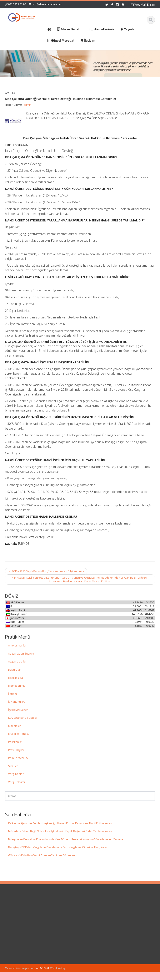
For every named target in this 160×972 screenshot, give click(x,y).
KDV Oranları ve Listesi (22, 718)
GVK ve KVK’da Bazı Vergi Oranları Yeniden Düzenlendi (42, 855)
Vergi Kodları (16, 774)
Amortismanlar (17, 645)
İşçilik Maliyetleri (18, 710)
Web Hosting (57, 968)
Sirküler (13, 766)
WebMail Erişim (143, 4)
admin (27, 105)
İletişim (12, 694)
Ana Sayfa (92, 907)
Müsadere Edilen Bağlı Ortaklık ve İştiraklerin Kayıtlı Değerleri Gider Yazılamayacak (60, 831)
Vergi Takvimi (16, 782)
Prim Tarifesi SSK (19, 758)
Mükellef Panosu (19, 734)
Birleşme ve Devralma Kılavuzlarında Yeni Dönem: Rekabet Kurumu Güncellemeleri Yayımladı (66, 839)
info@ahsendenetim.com (46, 4)
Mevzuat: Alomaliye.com (19, 968)
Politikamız (15, 742)
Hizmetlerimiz (16, 685)
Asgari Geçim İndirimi (21, 653)
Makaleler (14, 726)
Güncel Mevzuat (96, 919)
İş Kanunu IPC (16, 702)
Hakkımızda (15, 678)
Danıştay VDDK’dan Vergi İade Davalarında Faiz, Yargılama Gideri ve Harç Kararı (58, 847)
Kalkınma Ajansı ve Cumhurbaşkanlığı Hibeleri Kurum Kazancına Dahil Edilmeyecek (60, 823)
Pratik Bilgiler (16, 750)
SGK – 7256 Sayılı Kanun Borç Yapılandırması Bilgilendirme (46, 571)
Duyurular (14, 669)
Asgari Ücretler (17, 661)
